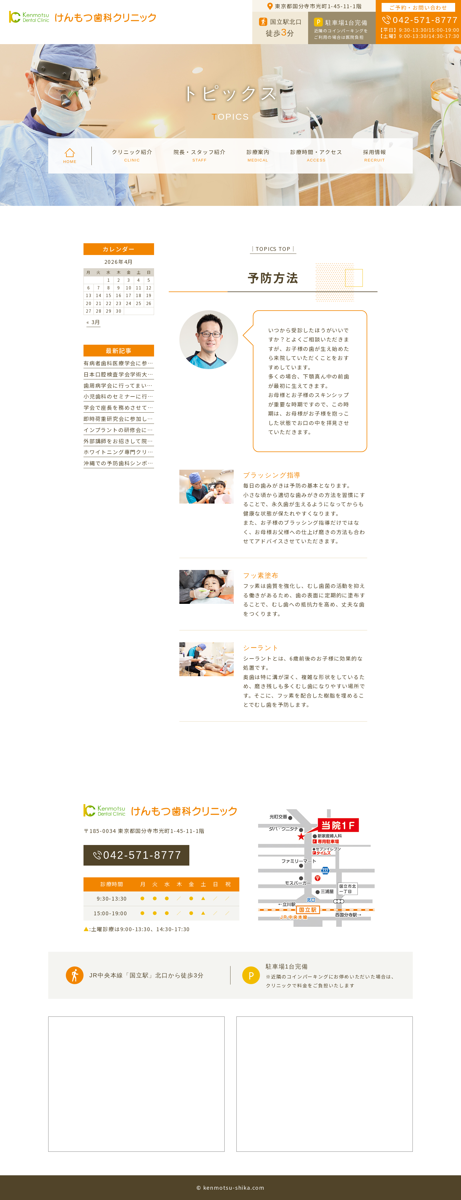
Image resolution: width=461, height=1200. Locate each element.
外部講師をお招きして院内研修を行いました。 (144, 441)
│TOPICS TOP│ (273, 248)
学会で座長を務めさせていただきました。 (138, 407)
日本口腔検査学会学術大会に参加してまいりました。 (153, 374)
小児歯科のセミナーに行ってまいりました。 (141, 396)
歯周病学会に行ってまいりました (126, 385)
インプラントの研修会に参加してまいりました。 (147, 430)
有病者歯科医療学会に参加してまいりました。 (144, 363)
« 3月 (93, 322)
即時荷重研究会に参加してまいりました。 (138, 418)
